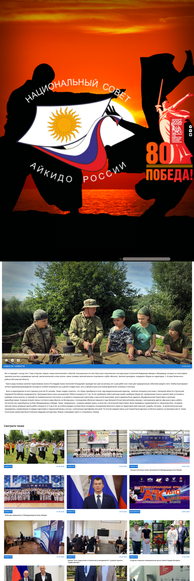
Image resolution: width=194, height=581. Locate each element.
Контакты (171, 4)
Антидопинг (125, 4)
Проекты (22, 4)
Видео (149, 4)
